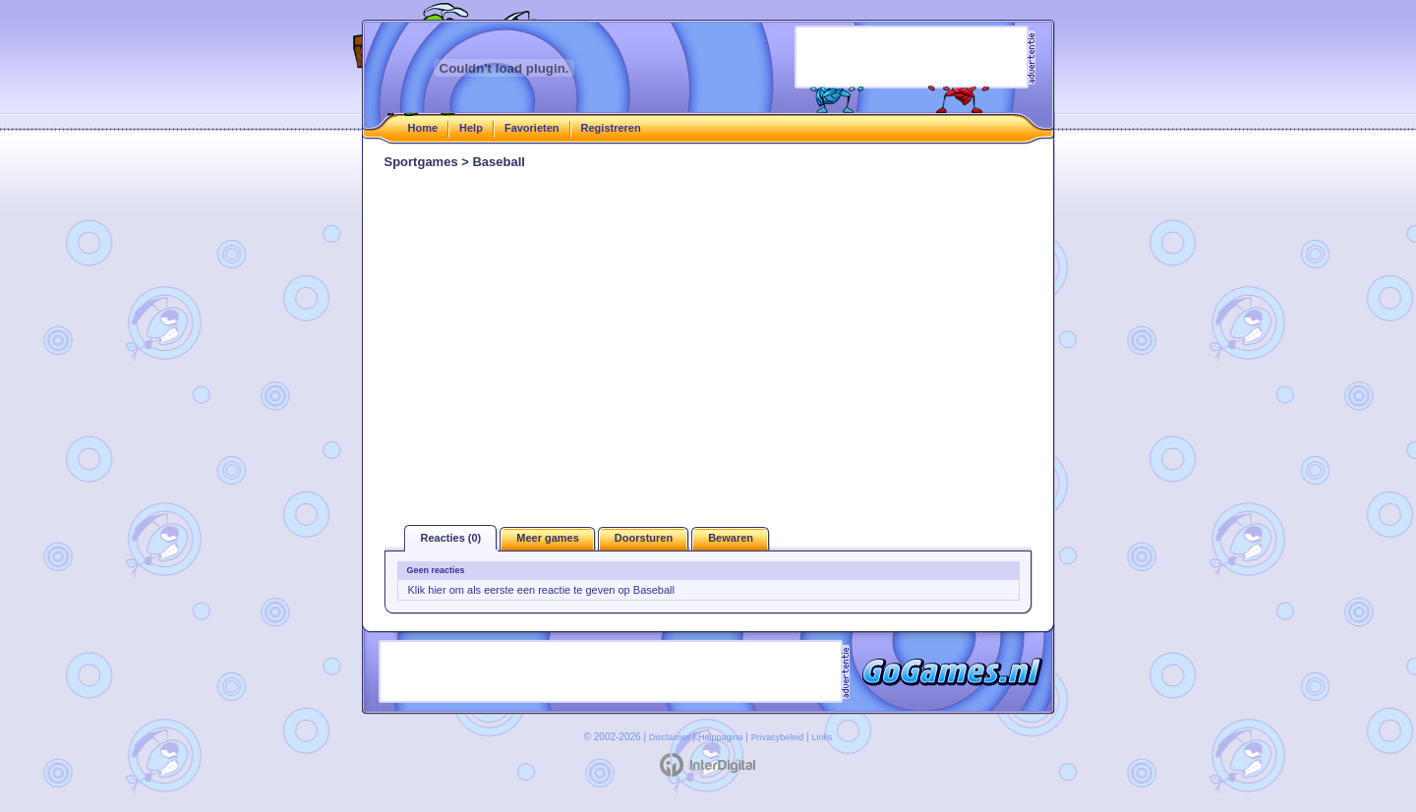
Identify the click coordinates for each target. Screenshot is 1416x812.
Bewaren (730, 538)
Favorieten (532, 128)
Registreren (611, 128)
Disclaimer (669, 737)
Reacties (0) (451, 538)
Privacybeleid (777, 737)
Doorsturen (644, 538)
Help (471, 128)
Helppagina (720, 737)
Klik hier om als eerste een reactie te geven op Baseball (542, 590)
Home (423, 128)
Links (821, 737)
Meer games (547, 538)
